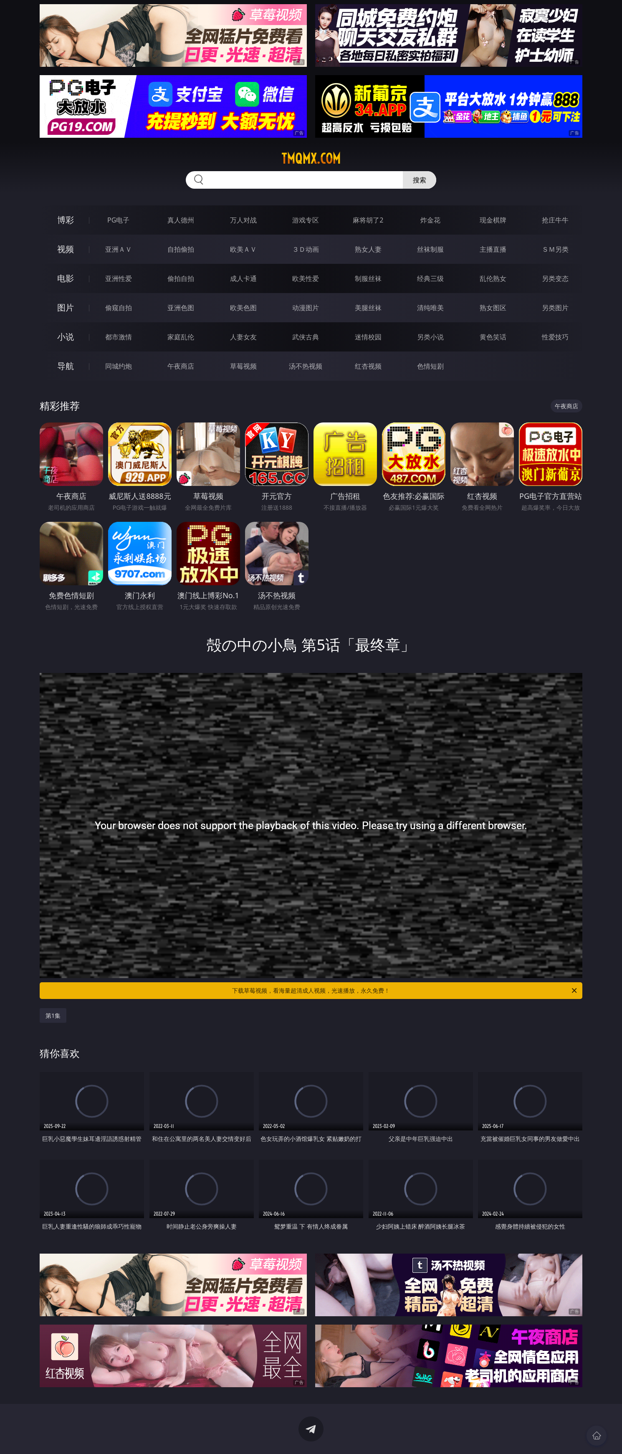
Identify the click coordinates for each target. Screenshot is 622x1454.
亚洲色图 (180, 307)
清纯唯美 (430, 307)
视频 (65, 249)
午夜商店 (180, 366)
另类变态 (555, 278)
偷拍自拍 (180, 278)
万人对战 (243, 220)
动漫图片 (305, 307)
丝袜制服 (430, 249)
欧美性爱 (305, 278)
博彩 (65, 219)
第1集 (53, 1015)
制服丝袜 (368, 278)
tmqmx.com (311, 158)
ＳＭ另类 (555, 249)
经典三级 (430, 278)
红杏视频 (368, 366)
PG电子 (118, 220)
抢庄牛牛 (555, 220)
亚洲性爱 (118, 278)
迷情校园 (368, 336)
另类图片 (555, 307)
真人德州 (180, 220)
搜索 (419, 180)
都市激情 (118, 336)
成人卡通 (243, 278)
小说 (65, 336)
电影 (65, 278)
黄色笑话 (493, 336)
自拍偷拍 (180, 249)
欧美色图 (243, 307)
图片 (65, 307)
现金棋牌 (493, 220)
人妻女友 (243, 336)
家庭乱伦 (180, 336)
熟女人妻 (368, 249)
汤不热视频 (305, 366)
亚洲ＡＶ (118, 249)
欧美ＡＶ (243, 249)
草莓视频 (243, 366)
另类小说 (430, 336)
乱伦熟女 (493, 278)
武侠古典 (305, 336)
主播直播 (493, 249)
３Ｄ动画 (305, 249)
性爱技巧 (555, 336)
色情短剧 (430, 366)
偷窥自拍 (118, 307)
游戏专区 (305, 220)
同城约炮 (118, 366)
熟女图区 (493, 307)
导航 (65, 366)
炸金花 (430, 220)
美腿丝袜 (368, 307)
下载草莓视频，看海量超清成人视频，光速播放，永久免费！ (405, 991)
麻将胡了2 (368, 220)
